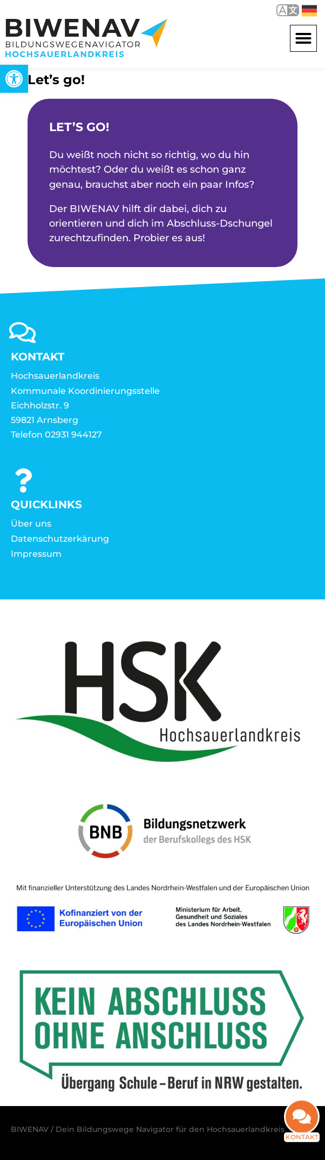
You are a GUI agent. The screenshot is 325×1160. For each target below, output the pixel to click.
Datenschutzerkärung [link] (60, 539)
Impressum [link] (36, 554)
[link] (14, 79)
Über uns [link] (31, 523)
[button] (303, 38)
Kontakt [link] (302, 1144)
